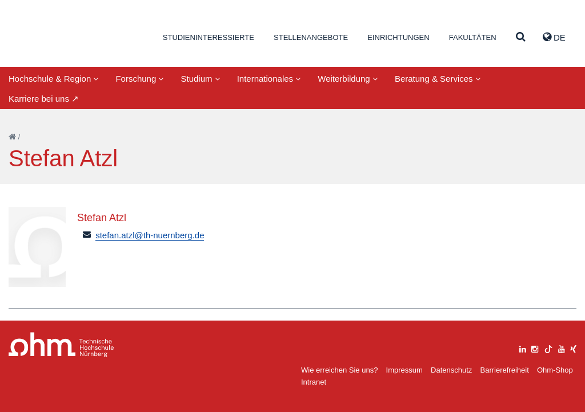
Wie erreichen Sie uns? (339, 370)
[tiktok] (548, 348)
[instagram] (534, 348)
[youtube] (561, 348)
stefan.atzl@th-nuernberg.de (149, 235)
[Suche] (521, 37)
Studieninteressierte (208, 37)
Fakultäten (472, 37)
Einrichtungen (398, 37)
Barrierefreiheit (504, 370)
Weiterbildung (348, 78)
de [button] (554, 37)
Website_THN (63, 36)
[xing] (573, 348)
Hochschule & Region (53, 78)
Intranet (313, 382)
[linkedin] (522, 348)
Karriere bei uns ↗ (44, 98)
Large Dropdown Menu (61, 345)
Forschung (139, 78)
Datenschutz (451, 370)
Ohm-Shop (555, 370)
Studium (200, 78)
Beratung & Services (437, 78)
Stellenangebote (311, 37)
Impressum (404, 370)
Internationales (269, 78)
